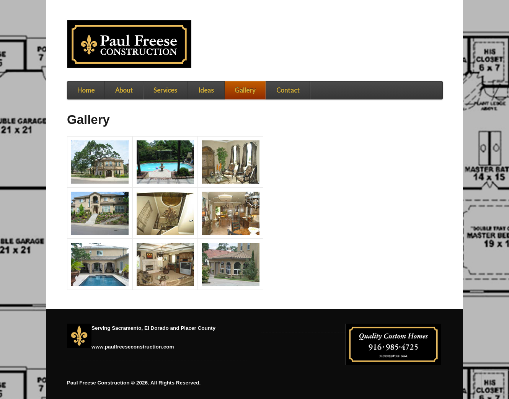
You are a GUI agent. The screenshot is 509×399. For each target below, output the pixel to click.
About (124, 90)
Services (165, 90)
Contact (288, 90)
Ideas (206, 90)
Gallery (245, 90)
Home (86, 90)
